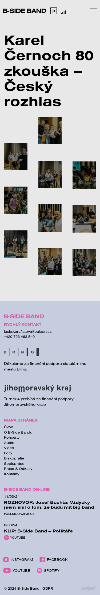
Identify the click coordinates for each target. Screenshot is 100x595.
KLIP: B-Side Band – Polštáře (38, 531)
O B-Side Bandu (18, 432)
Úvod (8, 427)
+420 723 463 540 (19, 336)
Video (9, 448)
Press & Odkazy (18, 468)
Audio (9, 443)
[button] (53, 10)
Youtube (17, 537)
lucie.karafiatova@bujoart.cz (27, 331)
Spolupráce (14, 463)
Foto (8, 453)
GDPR (47, 588)
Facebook (53, 559)
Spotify (48, 570)
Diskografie (14, 458)
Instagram (18, 559)
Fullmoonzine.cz (19, 514)
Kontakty (11, 474)
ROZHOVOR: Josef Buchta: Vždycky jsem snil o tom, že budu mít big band (49, 505)
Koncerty (12, 437)
